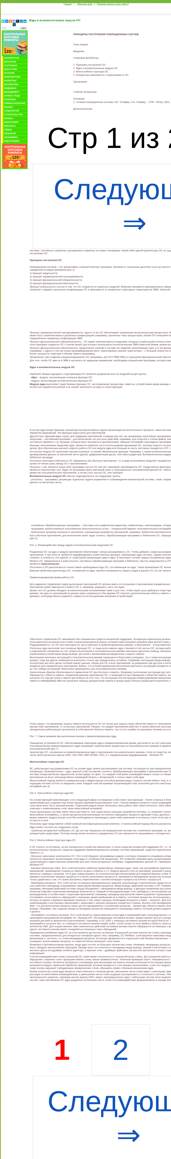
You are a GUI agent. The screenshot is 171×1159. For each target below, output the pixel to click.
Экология (10, 133)
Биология (10, 62)
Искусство (10, 69)
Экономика (11, 137)
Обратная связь (85, 4)
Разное (8, 107)
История (9, 73)
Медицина (10, 88)
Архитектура (11, 58)
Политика (10, 99)
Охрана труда (12, 96)
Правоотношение (14, 103)
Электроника (12, 141)
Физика (8, 118)
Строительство (13, 115)
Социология (11, 111)
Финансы (10, 126)
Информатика (12, 77)
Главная (68, 4)
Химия (8, 130)
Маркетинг (10, 81)
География (10, 65)
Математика (11, 84)
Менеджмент (11, 92)
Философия (11, 122)
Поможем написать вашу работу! (113, 4)
